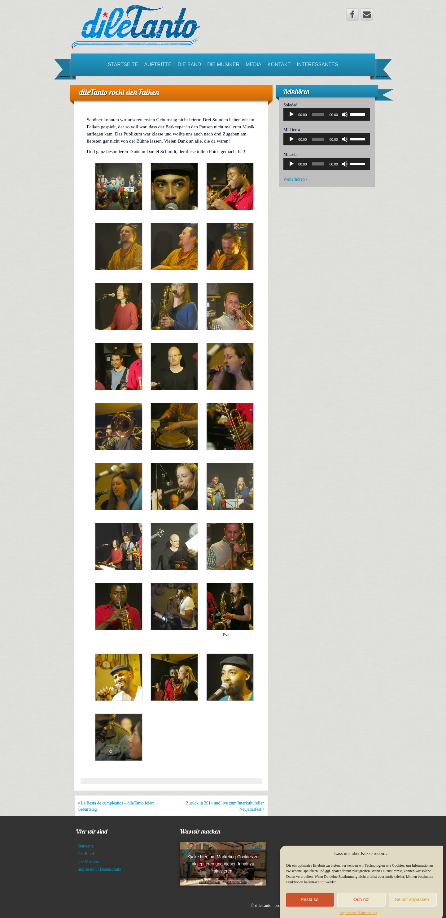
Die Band (189, 64)
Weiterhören (294, 179)
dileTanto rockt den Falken (119, 92)
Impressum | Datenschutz (99, 869)
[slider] (318, 114)
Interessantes (317, 64)
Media (253, 64)
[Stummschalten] (345, 114)
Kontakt (279, 64)
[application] (326, 114)
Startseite (123, 64)
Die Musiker (223, 64)
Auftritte (158, 64)
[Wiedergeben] (291, 114)
